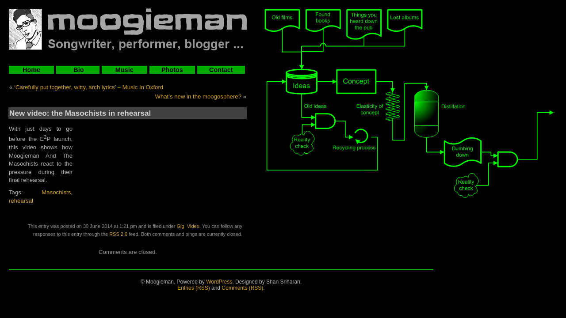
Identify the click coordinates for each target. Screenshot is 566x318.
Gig (180, 226)
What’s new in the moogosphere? (198, 96)
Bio (77, 69)
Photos (172, 69)
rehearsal (21, 200)
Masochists (56, 192)
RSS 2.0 (118, 234)
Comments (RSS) (242, 288)
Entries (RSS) (193, 288)
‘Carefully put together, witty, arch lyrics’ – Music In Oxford (88, 87)
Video (193, 226)
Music (124, 69)
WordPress (219, 282)
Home (31, 69)
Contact (221, 69)
